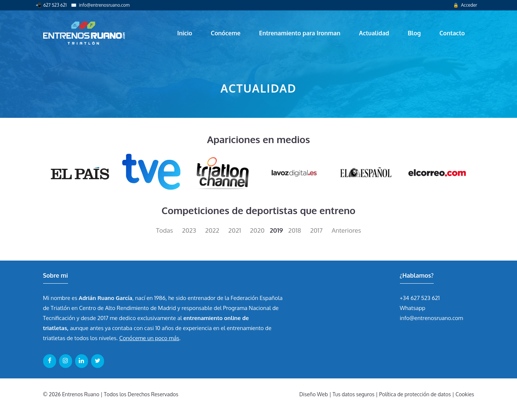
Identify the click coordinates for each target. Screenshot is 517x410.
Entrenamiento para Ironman (299, 33)
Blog (414, 33)
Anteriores (346, 230)
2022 (212, 230)
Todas (164, 230)
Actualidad (374, 33)
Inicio (184, 33)
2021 (234, 230)
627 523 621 (55, 5)
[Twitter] (97, 361)
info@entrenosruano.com (104, 5)
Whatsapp (413, 307)
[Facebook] (49, 361)
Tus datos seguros (354, 394)
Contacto (452, 33)
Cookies (465, 394)
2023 (189, 230)
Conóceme (225, 33)
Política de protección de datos (415, 394)
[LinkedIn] (81, 361)
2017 (316, 230)
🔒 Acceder (465, 5)
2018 (294, 230)
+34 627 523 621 (420, 297)
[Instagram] (65, 361)
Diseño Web (313, 394)
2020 (257, 230)
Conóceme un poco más (149, 338)
